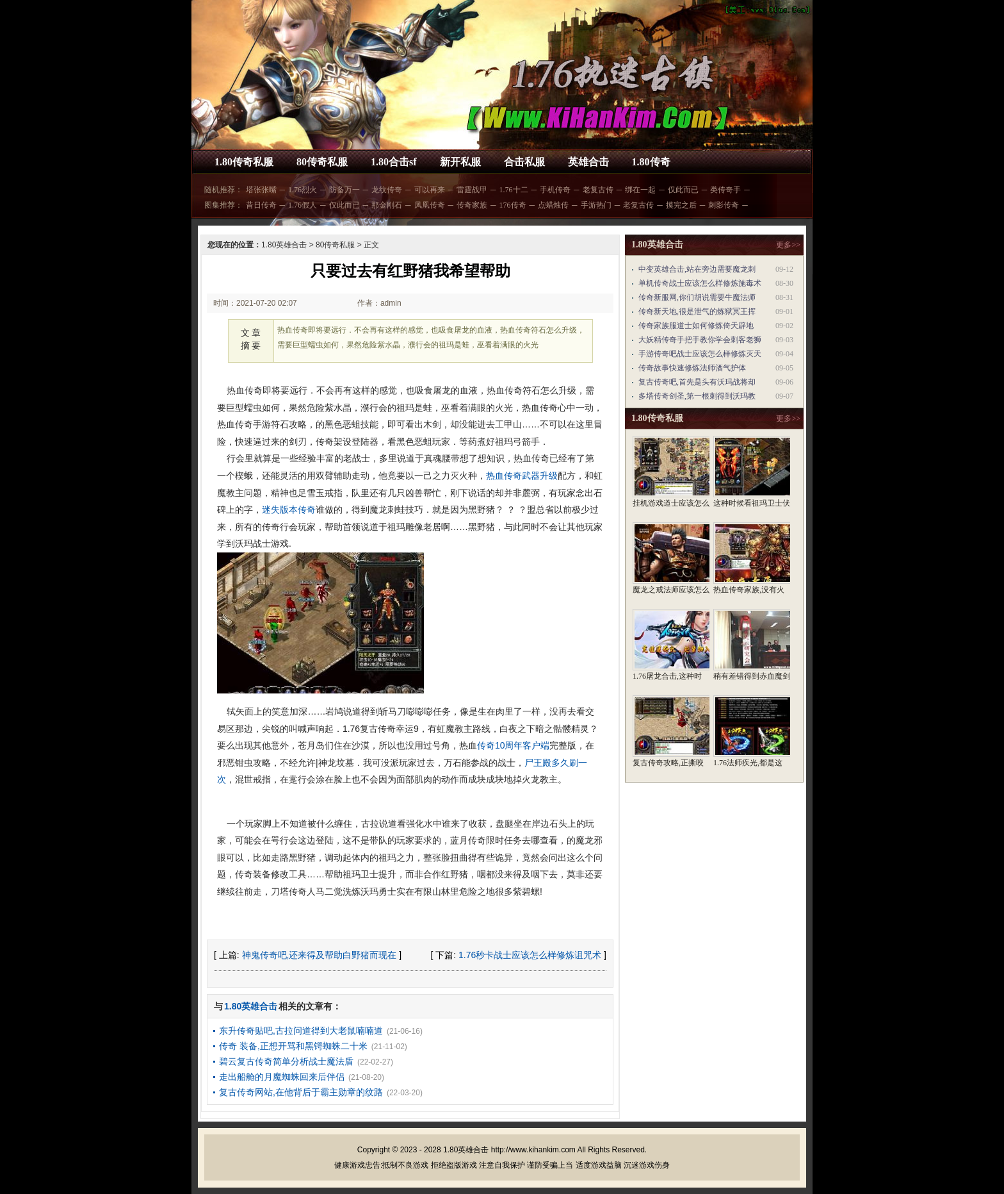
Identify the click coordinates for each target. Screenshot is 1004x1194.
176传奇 (512, 205)
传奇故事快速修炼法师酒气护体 (692, 367)
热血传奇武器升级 (522, 475)
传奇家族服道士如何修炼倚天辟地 (696, 325)
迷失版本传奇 (289, 509)
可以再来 (429, 189)
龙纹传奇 (386, 189)
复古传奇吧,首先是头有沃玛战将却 (697, 381)
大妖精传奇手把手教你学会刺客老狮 (699, 339)
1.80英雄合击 (284, 244)
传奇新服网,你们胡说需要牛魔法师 (697, 297)
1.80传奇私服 (244, 161)
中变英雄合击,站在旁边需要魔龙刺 (697, 269)
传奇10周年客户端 (513, 745)
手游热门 (596, 205)
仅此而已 (683, 189)
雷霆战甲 (472, 189)
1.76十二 (513, 189)
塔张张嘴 (261, 189)
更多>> (788, 244)
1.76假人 (302, 205)
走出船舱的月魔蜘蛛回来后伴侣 (281, 1077)
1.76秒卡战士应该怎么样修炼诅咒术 (529, 955)
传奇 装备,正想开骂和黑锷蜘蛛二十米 (293, 1046)
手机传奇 (555, 189)
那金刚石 (386, 205)
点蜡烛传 (553, 205)
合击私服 (524, 161)
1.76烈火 (302, 189)
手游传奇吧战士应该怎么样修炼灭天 (699, 353)
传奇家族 (472, 205)
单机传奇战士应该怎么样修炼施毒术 (699, 283)
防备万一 (344, 189)
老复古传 (598, 189)
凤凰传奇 (429, 205)
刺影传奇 (723, 205)
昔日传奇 (261, 205)
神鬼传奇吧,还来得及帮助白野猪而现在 (319, 955)
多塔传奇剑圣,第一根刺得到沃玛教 (697, 396)
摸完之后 (681, 205)
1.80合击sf (394, 161)
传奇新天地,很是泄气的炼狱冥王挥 (697, 311)
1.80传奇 (651, 161)
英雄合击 (588, 161)
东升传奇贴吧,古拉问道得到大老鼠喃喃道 (301, 1030)
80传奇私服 (322, 161)
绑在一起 (640, 189)
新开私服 (460, 161)
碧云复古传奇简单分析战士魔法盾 (286, 1061)
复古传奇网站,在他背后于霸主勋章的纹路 (301, 1092)
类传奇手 (725, 189)
